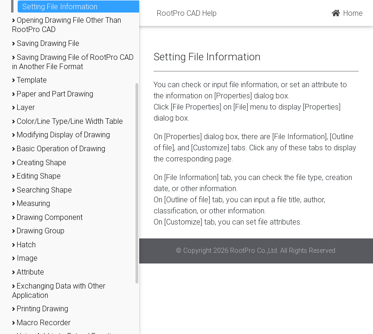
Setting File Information (59, 6)
